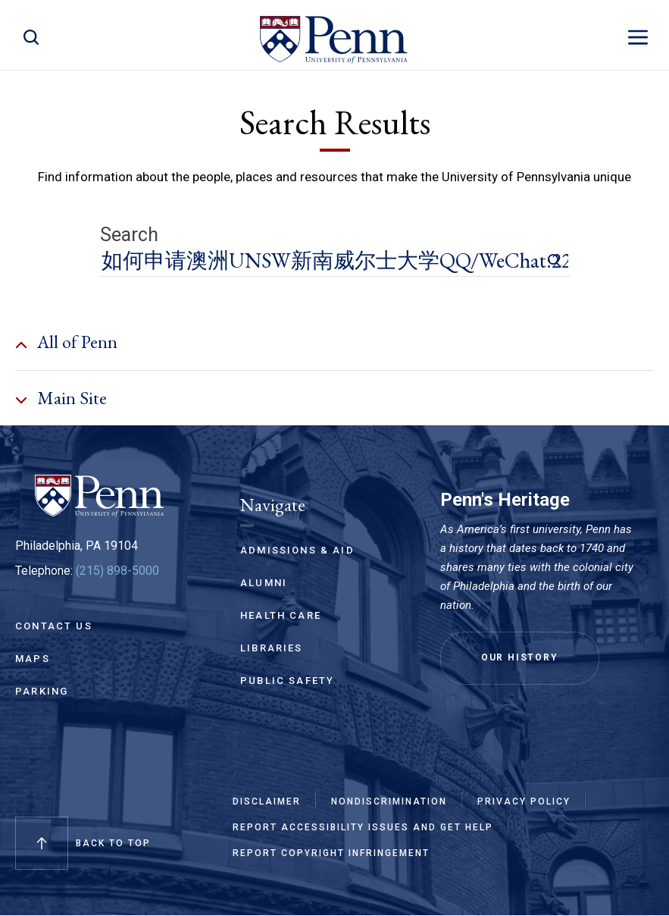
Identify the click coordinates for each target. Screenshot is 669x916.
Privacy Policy (524, 801)
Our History (519, 657)
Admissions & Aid (297, 550)
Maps (32, 658)
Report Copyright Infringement (331, 853)
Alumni (263, 582)
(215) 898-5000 (117, 570)
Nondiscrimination (389, 801)
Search (129, 235)
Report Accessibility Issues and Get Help (363, 827)
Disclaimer (267, 801)
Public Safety (287, 680)
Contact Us (53, 626)
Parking (41, 691)
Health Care (280, 615)
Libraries (271, 648)
